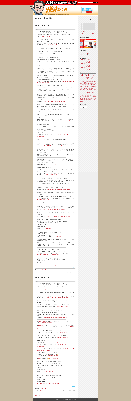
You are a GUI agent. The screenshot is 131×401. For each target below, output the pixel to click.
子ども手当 (83, 86)
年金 (84, 88)
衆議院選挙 (83, 98)
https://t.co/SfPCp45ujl (51, 297)
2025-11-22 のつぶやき (85, 66)
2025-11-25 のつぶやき (85, 62)
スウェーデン (85, 78)
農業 (93, 98)
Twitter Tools (43, 269)
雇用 (81, 99)
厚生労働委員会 (90, 83)
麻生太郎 (89, 99)
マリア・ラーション (86, 80)
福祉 (84, 96)
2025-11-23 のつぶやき (85, 65)
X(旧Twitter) (86, 75)
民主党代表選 (92, 90)
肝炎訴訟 (91, 96)
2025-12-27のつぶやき (85, 59)
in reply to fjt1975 (53, 358)
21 (94, 27)
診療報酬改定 (89, 98)
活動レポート (83, 54)
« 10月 (82, 33)
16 (83, 27)
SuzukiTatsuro (41, 321)
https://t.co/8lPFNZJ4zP (50, 342)
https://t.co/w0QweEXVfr (67, 81)
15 (81, 27)
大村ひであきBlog (84, 53)
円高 (95, 81)
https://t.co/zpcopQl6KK (45, 145)
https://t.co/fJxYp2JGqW (62, 54)
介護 (92, 81)
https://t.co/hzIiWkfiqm (45, 36)
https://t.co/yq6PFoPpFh (62, 134)
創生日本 (81, 83)
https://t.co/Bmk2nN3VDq (62, 337)
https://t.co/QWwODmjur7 (51, 164)
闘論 (95, 98)
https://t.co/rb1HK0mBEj (54, 383)
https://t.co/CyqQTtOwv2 (52, 189)
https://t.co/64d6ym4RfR (48, 101)
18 (87, 27)
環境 (85, 95)
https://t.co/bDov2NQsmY (47, 111)
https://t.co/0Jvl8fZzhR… (42, 383)
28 (94, 29)
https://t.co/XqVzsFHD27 (68, 348)
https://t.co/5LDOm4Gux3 (49, 65)
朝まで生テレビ (85, 91)
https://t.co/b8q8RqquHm (54, 265)
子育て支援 (89, 86)
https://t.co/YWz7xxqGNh (50, 174)
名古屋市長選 (87, 84)
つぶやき (41, 272)
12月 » (93, 33)
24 (85, 29)
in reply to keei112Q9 (69, 326)
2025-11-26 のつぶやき (85, 61)
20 (92, 27)
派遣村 (83, 95)
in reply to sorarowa (63, 332)
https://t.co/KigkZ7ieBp (45, 289)
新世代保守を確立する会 (90, 88)
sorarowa (40, 330)
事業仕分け (88, 81)
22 (81, 29)
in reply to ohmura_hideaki (64, 44)
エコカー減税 (86, 77)
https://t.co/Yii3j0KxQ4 (56, 236)
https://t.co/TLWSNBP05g (51, 216)
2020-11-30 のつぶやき (43, 25)
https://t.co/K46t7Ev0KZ (47, 209)
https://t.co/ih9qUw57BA (62, 306)
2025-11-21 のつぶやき (85, 67)
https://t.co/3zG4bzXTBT (42, 254)
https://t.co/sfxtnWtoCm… (43, 265)
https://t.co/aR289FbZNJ (53, 355)
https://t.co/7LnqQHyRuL (63, 344)
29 (81, 31)
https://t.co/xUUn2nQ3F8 (47, 371)
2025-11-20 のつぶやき (85, 69)
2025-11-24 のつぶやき (85, 63)
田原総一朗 (89, 95)
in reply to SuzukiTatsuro (46, 322)
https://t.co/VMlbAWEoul (52, 44)
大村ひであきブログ (61, 3)
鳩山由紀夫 (84, 99)
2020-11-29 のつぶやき (43, 277)
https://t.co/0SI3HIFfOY (47, 228)
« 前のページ (38, 22)
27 (92, 29)
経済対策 (87, 96)
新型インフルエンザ (84, 89)
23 (83, 29)
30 (83, 31)
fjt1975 (39, 358)
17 (85, 27)
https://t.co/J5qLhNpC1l (42, 199)
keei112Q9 (40, 325)
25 (87, 29)
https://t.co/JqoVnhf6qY (49, 317)
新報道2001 (91, 89)
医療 (85, 83)
